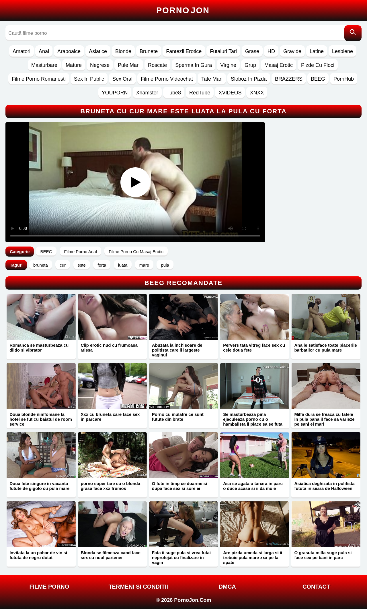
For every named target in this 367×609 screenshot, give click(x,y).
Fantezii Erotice (184, 51)
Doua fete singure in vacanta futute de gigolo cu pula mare (39, 486)
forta (101, 265)
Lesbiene (342, 51)
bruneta (40, 265)
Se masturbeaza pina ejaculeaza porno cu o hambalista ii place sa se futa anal (252, 421)
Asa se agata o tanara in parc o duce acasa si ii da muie (253, 486)
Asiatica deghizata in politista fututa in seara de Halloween (324, 486)
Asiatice (98, 51)
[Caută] (353, 33)
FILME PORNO (49, 586)
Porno (183, 10)
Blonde (123, 51)
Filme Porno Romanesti (39, 79)
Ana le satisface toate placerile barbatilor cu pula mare (325, 347)
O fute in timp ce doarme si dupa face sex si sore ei (179, 486)
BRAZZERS (288, 79)
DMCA (227, 586)
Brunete (149, 51)
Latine (317, 51)
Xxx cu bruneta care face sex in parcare (110, 417)
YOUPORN (115, 93)
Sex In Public (89, 79)
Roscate (157, 65)
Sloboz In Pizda (249, 79)
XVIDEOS (229, 93)
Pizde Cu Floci (317, 65)
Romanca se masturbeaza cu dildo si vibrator (39, 347)
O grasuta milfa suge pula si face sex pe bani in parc (323, 555)
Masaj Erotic (278, 65)
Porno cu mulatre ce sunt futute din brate (178, 417)
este (82, 265)
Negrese (100, 65)
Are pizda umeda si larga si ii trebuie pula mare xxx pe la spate (252, 557)
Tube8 (174, 93)
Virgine (228, 65)
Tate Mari (211, 79)
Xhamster (147, 93)
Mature (74, 65)
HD (271, 51)
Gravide (292, 51)
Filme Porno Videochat (167, 79)
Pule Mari (129, 65)
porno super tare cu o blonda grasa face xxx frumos (110, 486)
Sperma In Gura (193, 65)
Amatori (21, 51)
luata (123, 265)
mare (144, 265)
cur (63, 265)
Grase (252, 51)
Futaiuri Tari (223, 51)
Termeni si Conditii (138, 586)
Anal (44, 51)
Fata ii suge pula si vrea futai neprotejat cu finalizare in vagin (181, 557)
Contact (316, 586)
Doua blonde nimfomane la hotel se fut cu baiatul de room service (40, 419)
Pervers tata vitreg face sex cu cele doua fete (254, 347)
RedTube (199, 93)
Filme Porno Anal (80, 251)
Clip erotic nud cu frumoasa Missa (109, 347)
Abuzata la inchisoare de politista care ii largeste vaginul (177, 350)
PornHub (343, 79)
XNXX (257, 93)
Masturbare (44, 65)
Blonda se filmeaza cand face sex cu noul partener (110, 555)
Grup (250, 65)
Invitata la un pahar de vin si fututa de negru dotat (38, 555)
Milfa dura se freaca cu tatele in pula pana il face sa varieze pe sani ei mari (324, 419)
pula (165, 265)
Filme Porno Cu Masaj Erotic (136, 251)
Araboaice (69, 51)
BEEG (318, 79)
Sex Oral (122, 79)
